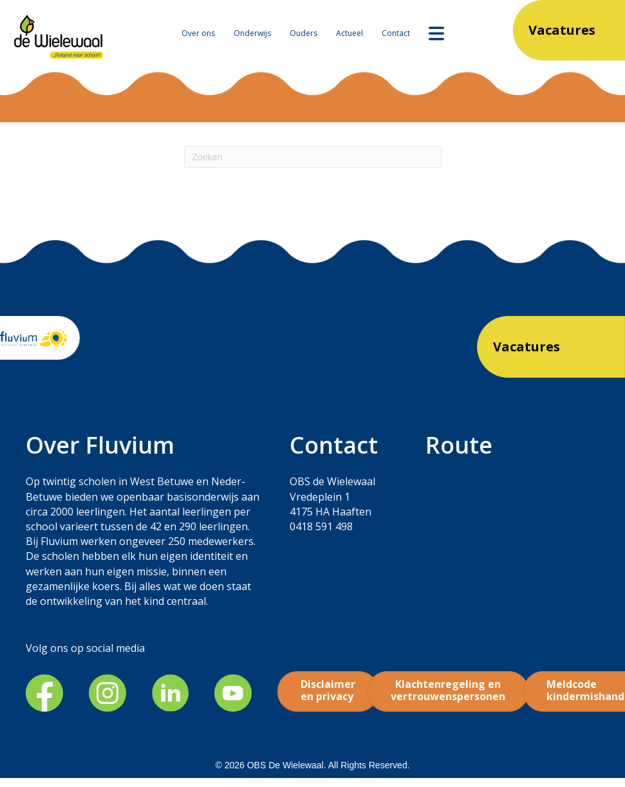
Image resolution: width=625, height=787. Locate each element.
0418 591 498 (321, 526)
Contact (396, 33)
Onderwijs (252, 33)
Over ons (198, 33)
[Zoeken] (313, 157)
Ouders (303, 33)
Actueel (349, 33)
